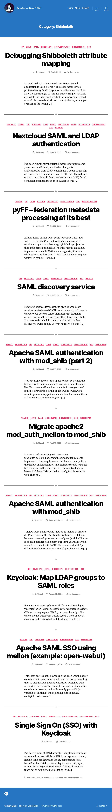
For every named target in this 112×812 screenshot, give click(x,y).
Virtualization (89, 201)
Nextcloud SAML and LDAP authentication (56, 140)
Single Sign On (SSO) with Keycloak (56, 729)
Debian (21, 124)
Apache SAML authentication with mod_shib (56, 507)
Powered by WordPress (51, 806)
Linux (29, 47)
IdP (22, 47)
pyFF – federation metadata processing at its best (56, 213)
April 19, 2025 (55, 369)
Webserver (100, 344)
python (41, 201)
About (77, 8)
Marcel (41, 72)
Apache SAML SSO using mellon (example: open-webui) (56, 652)
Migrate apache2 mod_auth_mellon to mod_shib (56, 430)
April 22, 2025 (55, 226)
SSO (89, 47)
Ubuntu (59, 128)
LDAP (45, 124)
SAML (36, 47)
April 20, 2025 (55, 295)
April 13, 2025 (55, 443)
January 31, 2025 (56, 520)
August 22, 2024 (55, 594)
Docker (18, 201)
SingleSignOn (78, 47)
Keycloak (36, 124)
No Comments (73, 72)
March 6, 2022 (64, 741)
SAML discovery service (56, 287)
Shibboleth (46, 47)
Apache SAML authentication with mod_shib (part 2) (56, 356)
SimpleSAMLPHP (60, 777)
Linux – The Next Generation (25, 806)
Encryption (21, 344)
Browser (11, 124)
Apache (9, 344)
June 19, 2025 (55, 152)
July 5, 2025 (56, 72)
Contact (85, 8)
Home (70, 8)
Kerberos (22, 717)
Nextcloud (63, 124)
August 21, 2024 (55, 664)
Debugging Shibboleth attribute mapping (56, 59)
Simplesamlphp (62, 47)
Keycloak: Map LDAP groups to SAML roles (56, 581)
